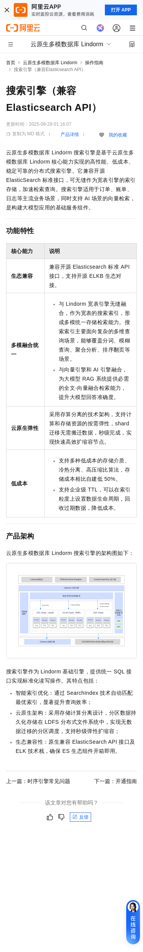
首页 (10, 62)
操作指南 (94, 62)
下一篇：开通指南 (115, 781)
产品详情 (70, 134)
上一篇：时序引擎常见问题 (38, 781)
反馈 (80, 817)
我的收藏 (118, 135)
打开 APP (121, 10)
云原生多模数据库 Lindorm (50, 62)
